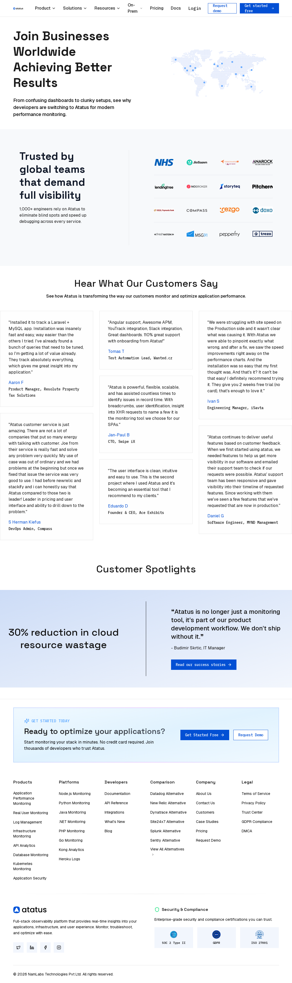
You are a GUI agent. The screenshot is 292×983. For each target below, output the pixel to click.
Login (194, 8)
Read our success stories (204, 664)
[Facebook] (45, 947)
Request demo (220, 8)
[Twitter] (18, 947)
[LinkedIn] (32, 947)
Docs (176, 8)
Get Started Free (205, 735)
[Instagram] (59, 947)
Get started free (259, 8)
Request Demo (250, 735)
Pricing (157, 8)
